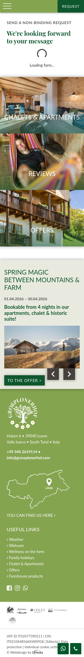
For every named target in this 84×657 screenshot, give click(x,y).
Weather (15, 539)
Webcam (15, 545)
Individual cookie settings (43, 647)
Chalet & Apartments (25, 563)
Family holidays (20, 557)
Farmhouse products (25, 576)
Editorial (52, 641)
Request (71, 6)
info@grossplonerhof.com (28, 457)
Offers (13, 570)
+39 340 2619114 (22, 451)
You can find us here (38, 493)
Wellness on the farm (25, 551)
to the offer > (24, 380)
